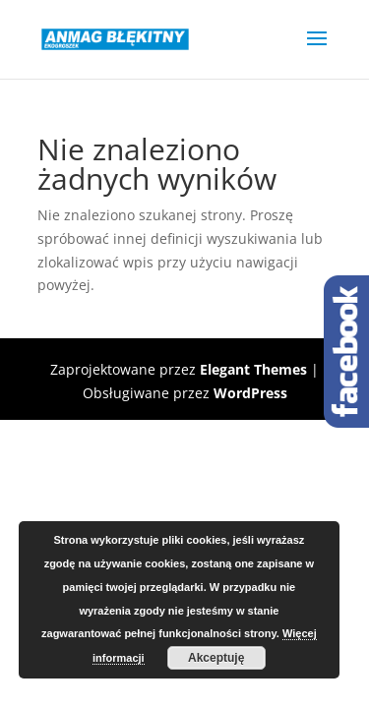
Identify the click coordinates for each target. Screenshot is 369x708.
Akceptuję (216, 658)
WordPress (250, 393)
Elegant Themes (253, 369)
